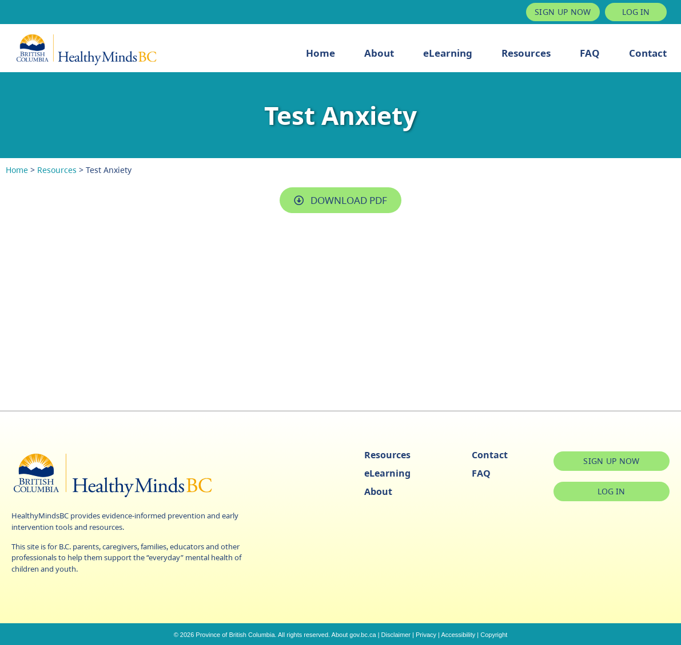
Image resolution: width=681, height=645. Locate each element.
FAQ (590, 53)
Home (320, 53)
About (379, 53)
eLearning (447, 53)
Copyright (493, 634)
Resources (526, 53)
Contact (648, 53)
